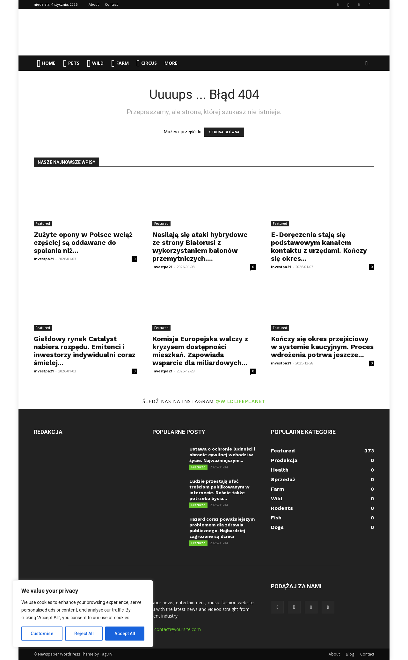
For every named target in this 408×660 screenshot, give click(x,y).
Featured (43, 223)
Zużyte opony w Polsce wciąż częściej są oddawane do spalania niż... (83, 242)
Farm (120, 63)
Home (46, 63)
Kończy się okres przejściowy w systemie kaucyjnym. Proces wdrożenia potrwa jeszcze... (322, 347)
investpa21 (44, 258)
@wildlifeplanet (240, 401)
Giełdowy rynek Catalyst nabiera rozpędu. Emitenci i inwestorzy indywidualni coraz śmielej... (84, 351)
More (171, 63)
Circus (146, 63)
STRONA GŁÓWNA (224, 132)
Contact (111, 4)
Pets (71, 63)
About (94, 4)
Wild (95, 63)
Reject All (84, 633)
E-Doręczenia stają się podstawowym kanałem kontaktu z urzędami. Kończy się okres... (319, 246)
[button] (366, 64)
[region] (83, 613)
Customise (42, 633)
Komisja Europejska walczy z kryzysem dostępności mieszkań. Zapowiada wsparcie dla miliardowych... (200, 351)
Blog (350, 654)
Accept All (124, 633)
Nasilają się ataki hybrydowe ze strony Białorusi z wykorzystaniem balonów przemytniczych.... (200, 246)
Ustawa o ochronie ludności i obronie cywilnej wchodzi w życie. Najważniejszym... (222, 454)
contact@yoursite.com (177, 629)
